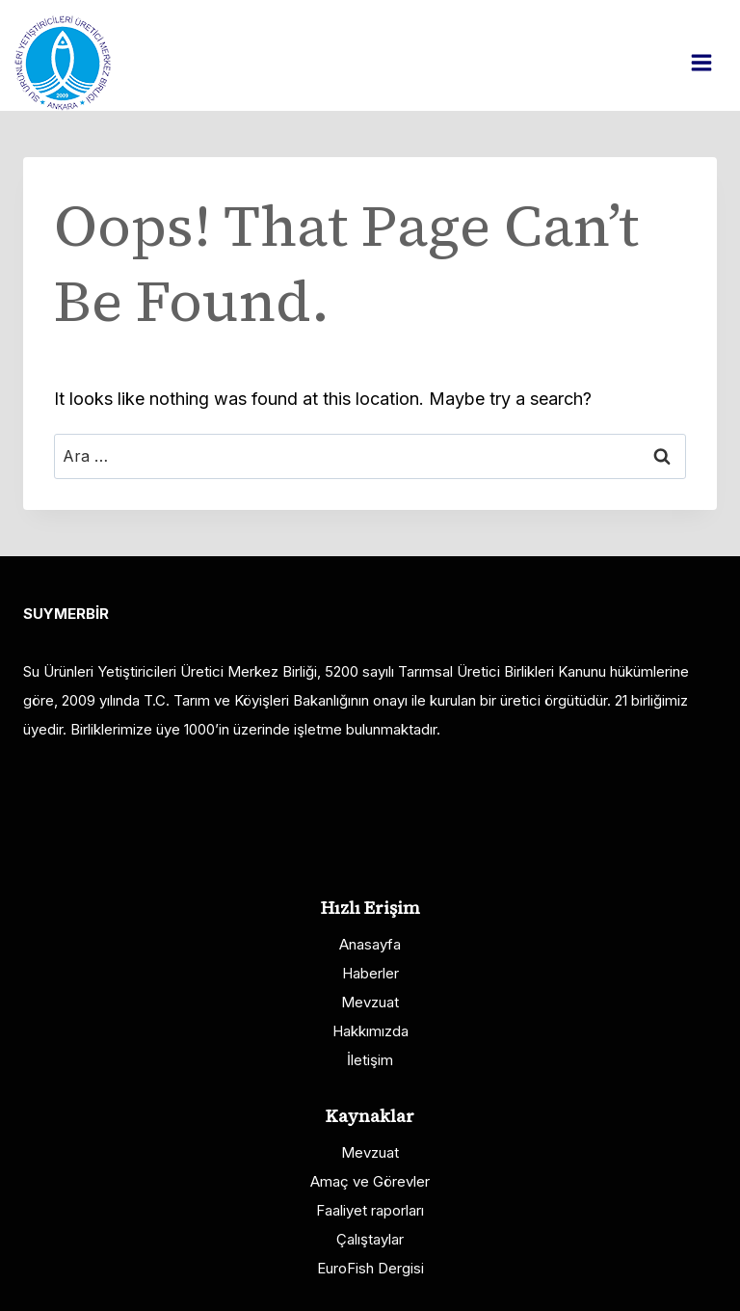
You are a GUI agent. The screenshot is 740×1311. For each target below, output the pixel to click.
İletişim (370, 1060)
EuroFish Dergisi (370, 1268)
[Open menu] (711, 62)
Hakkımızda (370, 1031)
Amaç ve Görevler (370, 1181)
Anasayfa (370, 944)
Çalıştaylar (370, 1239)
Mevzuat (370, 1002)
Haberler (370, 973)
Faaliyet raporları (370, 1210)
